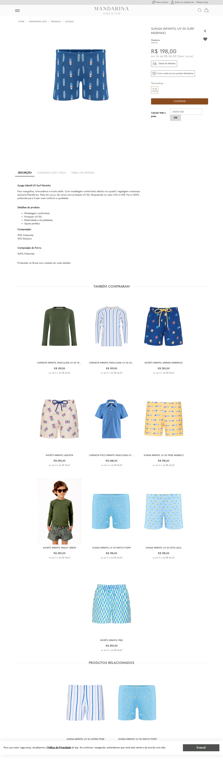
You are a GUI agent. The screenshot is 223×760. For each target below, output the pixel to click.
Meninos (56, 22)
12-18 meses (155, 90)
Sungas (69, 22)
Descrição (25, 172)
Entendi (201, 747)
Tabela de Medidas (83, 172)
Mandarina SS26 (38, 22)
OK (175, 117)
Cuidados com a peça (51, 172)
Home (21, 22)
